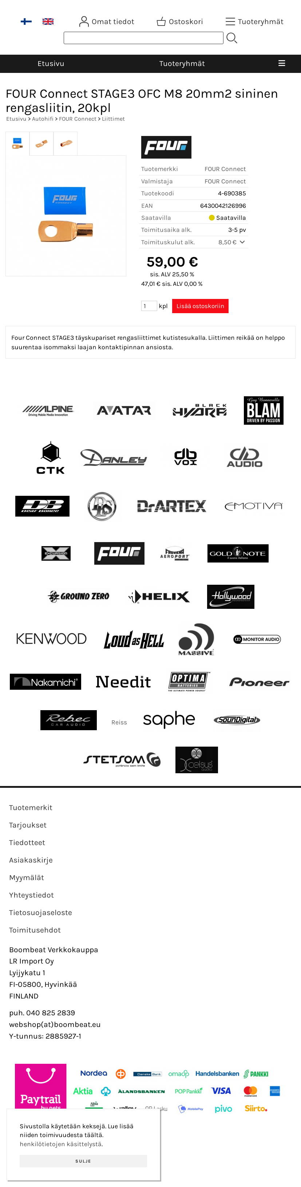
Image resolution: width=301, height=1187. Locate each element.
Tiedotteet (27, 842)
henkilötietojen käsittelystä (61, 1144)
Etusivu (50, 63)
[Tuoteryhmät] (255, 21)
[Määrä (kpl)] (149, 306)
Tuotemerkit (30, 807)
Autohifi (43, 118)
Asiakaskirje (31, 860)
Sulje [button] (83, 1161)
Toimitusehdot (35, 930)
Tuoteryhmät (182, 63)
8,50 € (232, 242)
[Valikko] (281, 64)
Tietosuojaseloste (40, 912)
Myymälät (26, 877)
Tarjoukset (28, 825)
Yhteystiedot (31, 895)
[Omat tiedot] (107, 21)
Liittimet (113, 118)
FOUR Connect (77, 118)
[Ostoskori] (180, 21)
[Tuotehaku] (143, 38)
